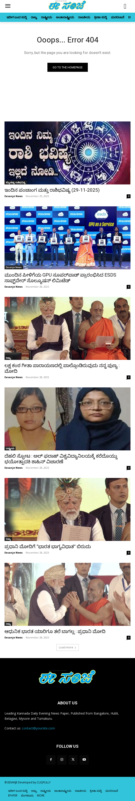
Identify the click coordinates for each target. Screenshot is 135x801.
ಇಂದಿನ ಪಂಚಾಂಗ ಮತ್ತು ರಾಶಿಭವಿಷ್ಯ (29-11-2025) (52, 190)
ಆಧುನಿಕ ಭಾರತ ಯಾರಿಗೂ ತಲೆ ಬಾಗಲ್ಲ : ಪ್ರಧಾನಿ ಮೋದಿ (55, 631)
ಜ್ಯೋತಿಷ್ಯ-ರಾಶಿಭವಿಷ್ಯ (16, 182)
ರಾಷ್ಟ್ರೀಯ (10, 448)
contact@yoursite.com (38, 728)
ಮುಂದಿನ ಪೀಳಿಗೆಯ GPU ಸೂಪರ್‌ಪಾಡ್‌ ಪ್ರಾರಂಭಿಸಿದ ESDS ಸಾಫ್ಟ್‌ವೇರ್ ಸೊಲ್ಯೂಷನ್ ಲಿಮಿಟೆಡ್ (60, 277)
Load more (67, 647)
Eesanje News (14, 196)
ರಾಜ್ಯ (8, 357)
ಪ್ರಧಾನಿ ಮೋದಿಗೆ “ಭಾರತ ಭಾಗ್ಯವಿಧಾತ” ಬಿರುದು (48, 546)
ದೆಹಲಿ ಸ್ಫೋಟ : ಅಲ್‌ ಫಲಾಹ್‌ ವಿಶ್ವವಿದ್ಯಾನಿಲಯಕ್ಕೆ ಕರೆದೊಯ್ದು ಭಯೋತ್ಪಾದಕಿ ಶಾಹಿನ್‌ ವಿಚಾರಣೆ (61, 458)
